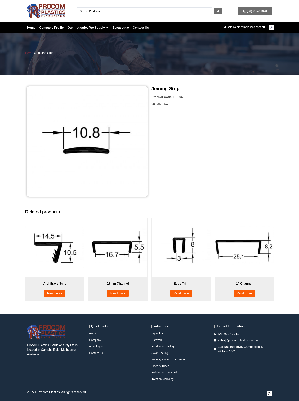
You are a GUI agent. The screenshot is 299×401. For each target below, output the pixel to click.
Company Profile (51, 27)
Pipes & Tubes (160, 366)
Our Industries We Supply (88, 27)
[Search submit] (218, 11)
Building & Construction (165, 372)
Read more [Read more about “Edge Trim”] (181, 293)
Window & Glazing (162, 346)
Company (95, 340)
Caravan (156, 340)
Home (31, 27)
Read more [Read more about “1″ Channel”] (244, 293)
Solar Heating (159, 353)
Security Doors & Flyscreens (168, 359)
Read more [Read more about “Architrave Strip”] (54, 293)
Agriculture (158, 333)
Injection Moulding (162, 379)
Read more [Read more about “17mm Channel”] (117, 293)
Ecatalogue (121, 27)
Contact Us (141, 27)
